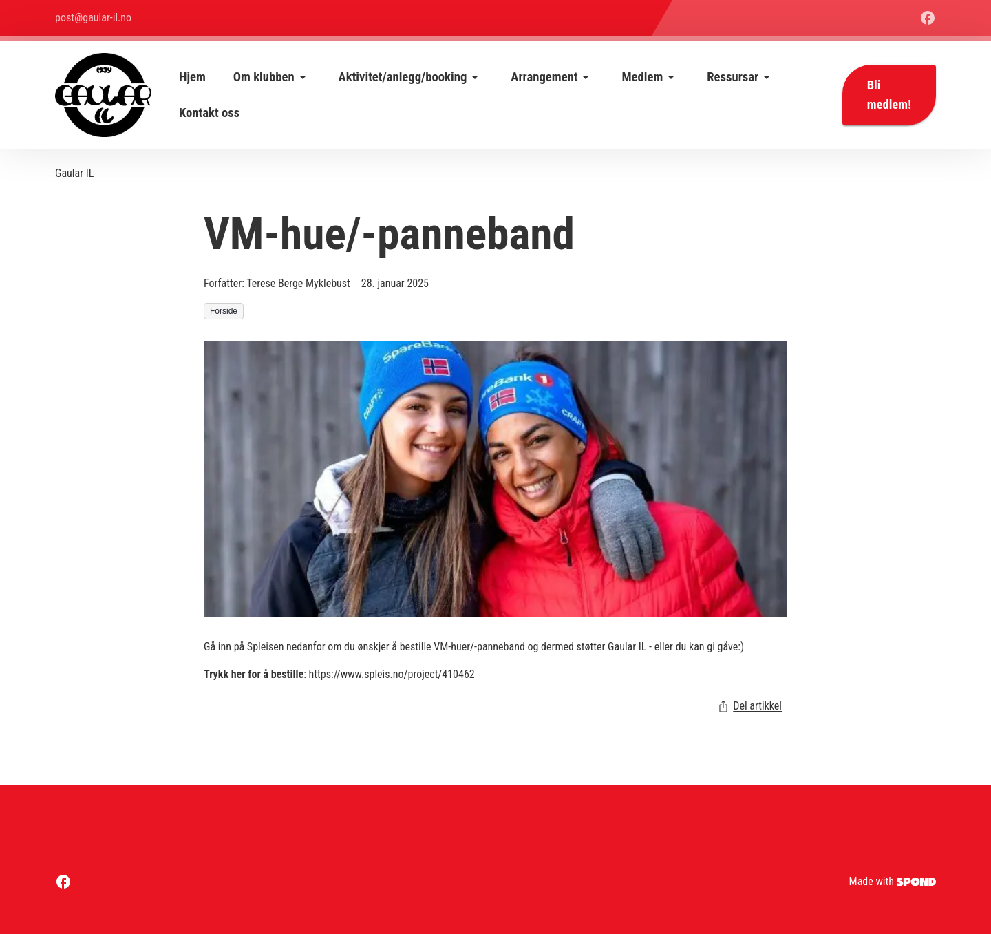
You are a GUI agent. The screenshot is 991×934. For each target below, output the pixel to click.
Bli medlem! (889, 95)
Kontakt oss (209, 112)
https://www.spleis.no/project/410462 (392, 674)
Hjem (192, 77)
